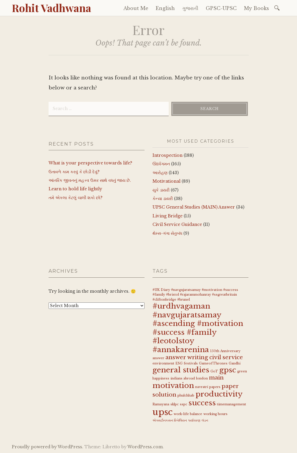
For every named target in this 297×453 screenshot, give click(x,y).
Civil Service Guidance (177, 224)
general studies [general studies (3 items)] (180, 369)
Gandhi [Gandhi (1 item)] (234, 363)
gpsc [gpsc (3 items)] (227, 369)
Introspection (167, 155)
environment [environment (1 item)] (163, 363)
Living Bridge (167, 216)
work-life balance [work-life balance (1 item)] (188, 414)
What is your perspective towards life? (90, 163)
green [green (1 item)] (242, 371)
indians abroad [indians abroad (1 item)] (182, 378)
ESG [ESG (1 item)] (178, 363)
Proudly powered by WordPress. (47, 446)
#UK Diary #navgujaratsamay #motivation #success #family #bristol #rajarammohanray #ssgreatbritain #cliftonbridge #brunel (195, 295)
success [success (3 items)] (202, 402)
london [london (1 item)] (202, 378)
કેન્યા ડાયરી (162, 198)
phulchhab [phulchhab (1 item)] (185, 395)
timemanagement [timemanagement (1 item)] (231, 404)
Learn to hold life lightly (75, 188)
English (165, 8)
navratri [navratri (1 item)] (201, 387)
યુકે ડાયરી (161, 190)
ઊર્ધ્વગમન (161, 163)
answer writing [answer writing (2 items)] (186, 357)
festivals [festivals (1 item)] (191, 363)
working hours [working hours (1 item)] (215, 414)
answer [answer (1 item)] (158, 358)
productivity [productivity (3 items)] (219, 394)
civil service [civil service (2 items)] (226, 357)
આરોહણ (159, 172)
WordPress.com (145, 446)
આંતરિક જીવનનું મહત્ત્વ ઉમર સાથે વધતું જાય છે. (90, 180)
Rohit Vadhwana (51, 8)
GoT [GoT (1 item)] (214, 371)
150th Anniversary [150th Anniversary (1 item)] (225, 351)
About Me (135, 8)
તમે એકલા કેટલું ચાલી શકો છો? (75, 197)
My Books (256, 8)
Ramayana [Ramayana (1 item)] (160, 404)
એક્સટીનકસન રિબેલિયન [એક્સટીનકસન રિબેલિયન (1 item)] (169, 420)
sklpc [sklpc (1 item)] (174, 404)
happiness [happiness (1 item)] (160, 378)
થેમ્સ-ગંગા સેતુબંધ (167, 233)
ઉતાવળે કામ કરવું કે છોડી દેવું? (74, 171)
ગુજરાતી (190, 8)
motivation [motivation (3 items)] (173, 385)
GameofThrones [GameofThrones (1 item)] (213, 363)
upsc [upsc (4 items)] (162, 412)
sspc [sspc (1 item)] (183, 404)
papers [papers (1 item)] (214, 387)
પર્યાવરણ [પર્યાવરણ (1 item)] (194, 420)
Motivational (166, 181)
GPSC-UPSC (221, 8)
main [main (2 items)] (216, 377)
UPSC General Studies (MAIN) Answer (193, 207)
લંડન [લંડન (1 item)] (205, 420)
